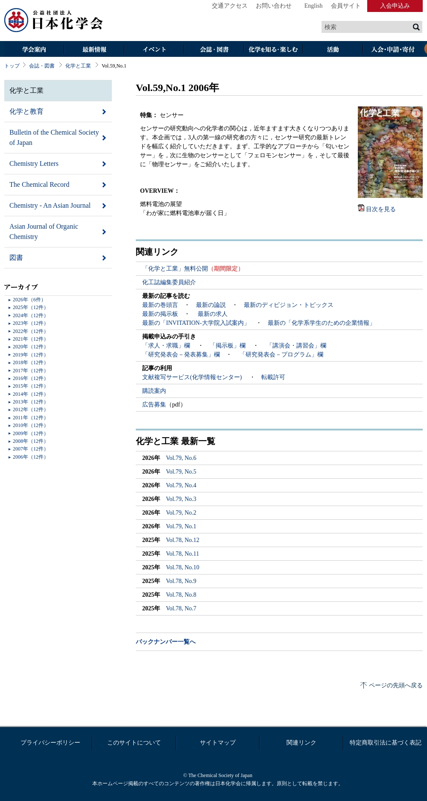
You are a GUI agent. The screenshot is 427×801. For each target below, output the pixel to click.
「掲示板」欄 (228, 345)
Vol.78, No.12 (182, 540)
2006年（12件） (31, 457)
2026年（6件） (29, 300)
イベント (154, 50)
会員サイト (346, 6)
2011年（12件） (31, 418)
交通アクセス (230, 6)
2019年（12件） (31, 355)
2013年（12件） (31, 402)
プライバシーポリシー (50, 742)
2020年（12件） (31, 347)
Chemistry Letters (33, 163)
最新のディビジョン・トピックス (288, 305)
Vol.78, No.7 (181, 608)
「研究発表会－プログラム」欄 (280, 354)
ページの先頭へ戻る (396, 685)
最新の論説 (211, 305)
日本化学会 (53, 20)
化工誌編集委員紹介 (169, 282)
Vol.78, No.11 (182, 554)
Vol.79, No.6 (181, 458)
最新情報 (94, 50)
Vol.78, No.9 (181, 581)
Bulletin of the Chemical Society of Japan (54, 137)
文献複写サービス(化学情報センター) (192, 377)
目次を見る (381, 209)
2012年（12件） (31, 409)
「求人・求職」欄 (167, 345)
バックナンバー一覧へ (166, 642)
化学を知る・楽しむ (273, 50)
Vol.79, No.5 (181, 471)
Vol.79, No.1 (181, 526)
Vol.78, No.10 (182, 567)
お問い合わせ (274, 6)
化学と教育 (26, 111)
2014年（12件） (31, 394)
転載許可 (273, 377)
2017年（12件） (31, 371)
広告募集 (154, 404)
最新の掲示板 (160, 314)
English (313, 6)
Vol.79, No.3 (181, 499)
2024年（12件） (31, 315)
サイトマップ (218, 742)
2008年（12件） (31, 441)
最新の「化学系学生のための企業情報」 (321, 323)
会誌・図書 (213, 50)
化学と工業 (78, 66)
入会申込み (395, 6)
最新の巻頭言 (160, 305)
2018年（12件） (31, 362)
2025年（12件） (31, 307)
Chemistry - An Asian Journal (50, 205)
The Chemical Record (39, 184)
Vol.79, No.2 (181, 512)
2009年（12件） (31, 433)
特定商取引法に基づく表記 (385, 742)
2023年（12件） (31, 323)
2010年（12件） (31, 425)
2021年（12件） (31, 339)
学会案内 (34, 50)
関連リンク (301, 742)
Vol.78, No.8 (181, 595)
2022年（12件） (31, 331)
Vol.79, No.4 (181, 485)
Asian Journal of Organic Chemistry (43, 231)
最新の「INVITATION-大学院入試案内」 (196, 323)
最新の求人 (213, 314)
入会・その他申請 (393, 50)
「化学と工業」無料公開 (175, 268)
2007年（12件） (31, 449)
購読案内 (154, 391)
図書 (16, 257)
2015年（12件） (31, 386)
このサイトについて (134, 742)
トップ (12, 66)
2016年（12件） (31, 378)
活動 (333, 50)
